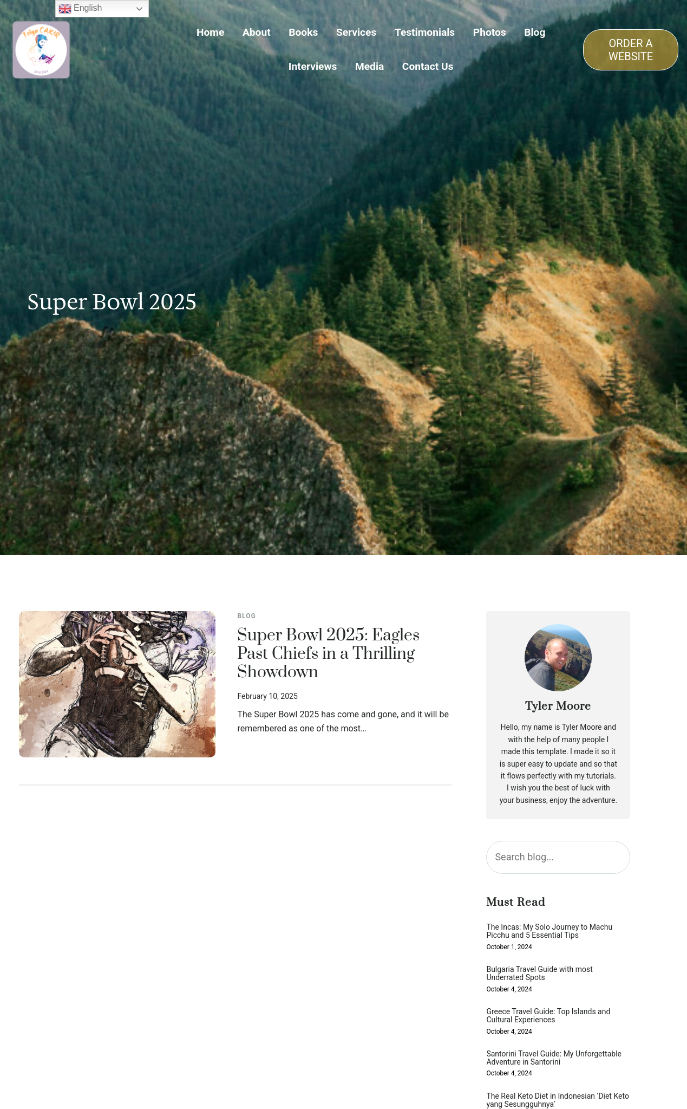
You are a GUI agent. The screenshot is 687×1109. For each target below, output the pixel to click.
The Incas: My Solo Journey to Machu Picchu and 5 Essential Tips (549, 931)
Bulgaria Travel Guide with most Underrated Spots (539, 973)
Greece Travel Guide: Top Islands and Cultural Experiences (548, 1016)
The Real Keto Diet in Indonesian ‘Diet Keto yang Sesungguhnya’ (557, 1100)
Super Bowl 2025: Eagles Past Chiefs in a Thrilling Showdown (328, 654)
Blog (246, 616)
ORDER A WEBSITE (631, 50)
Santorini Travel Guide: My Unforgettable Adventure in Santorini (553, 1058)
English (80, 8)
